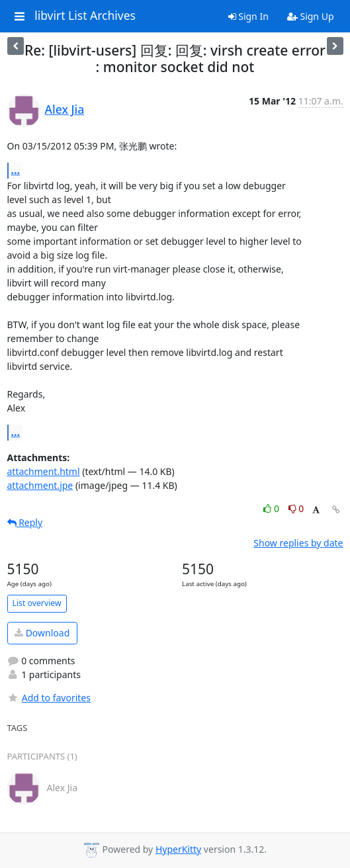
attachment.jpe (40, 485)
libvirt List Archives (85, 16)
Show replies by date (298, 543)
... (16, 170)
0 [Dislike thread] (296, 508)
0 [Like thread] (272, 508)
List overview (37, 603)
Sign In (248, 16)
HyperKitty (178, 849)
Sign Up (310, 16)
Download (42, 633)
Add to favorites (49, 697)
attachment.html (43, 471)
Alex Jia (65, 109)
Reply (25, 522)
